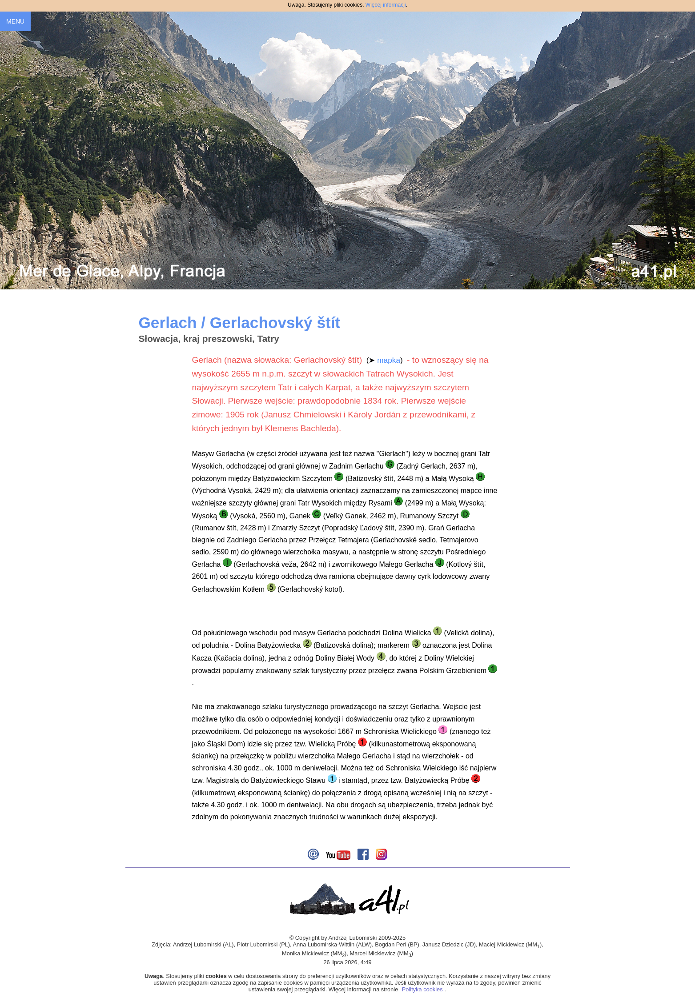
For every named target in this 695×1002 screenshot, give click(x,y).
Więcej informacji (386, 5)
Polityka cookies (422, 989)
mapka (388, 360)
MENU (15, 21)
